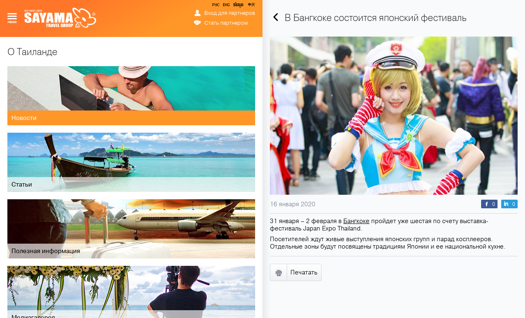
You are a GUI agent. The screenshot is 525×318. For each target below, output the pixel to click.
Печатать (303, 272)
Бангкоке (356, 221)
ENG (225, 6)
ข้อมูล (238, 6)
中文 (251, 6)
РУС (216, 6)
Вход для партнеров (229, 13)
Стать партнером (226, 23)
